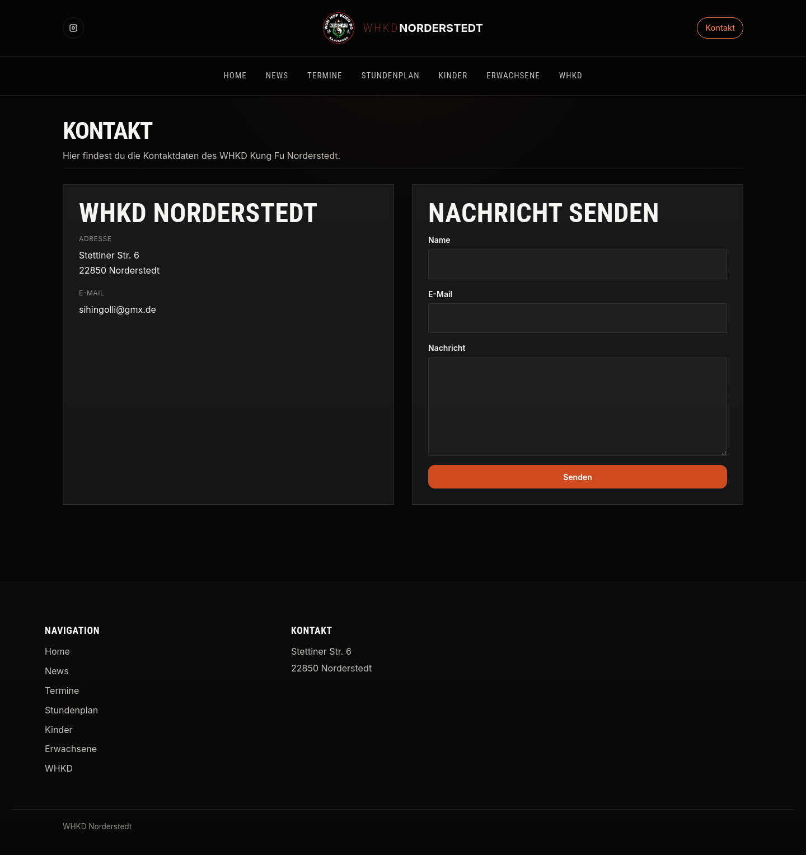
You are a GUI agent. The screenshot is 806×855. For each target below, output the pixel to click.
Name (439, 240)
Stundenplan (71, 710)
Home (57, 651)
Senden (577, 477)
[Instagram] (73, 28)
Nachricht (446, 348)
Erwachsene (71, 748)
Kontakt (720, 28)
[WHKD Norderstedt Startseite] (403, 28)
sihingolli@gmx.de (117, 309)
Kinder (58, 729)
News (57, 671)
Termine (62, 690)
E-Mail (440, 294)
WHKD (59, 768)
